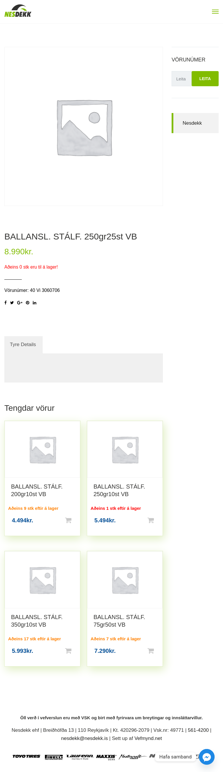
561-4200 (198, 730)
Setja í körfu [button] (77, 520)
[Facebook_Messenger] (207, 757)
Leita (205, 78)
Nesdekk (192, 123)
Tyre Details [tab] (23, 344)
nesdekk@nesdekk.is (84, 738)
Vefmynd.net (148, 738)
